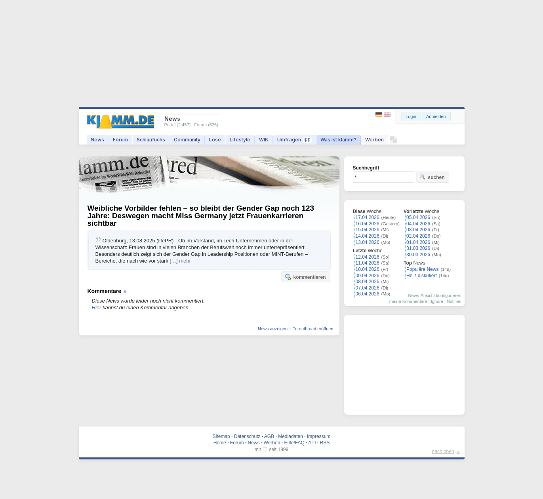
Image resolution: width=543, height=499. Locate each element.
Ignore (437, 301)
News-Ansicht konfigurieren (434, 295)
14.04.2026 (367, 236)
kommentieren (305, 277)
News (97, 140)
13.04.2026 (367, 242)
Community (187, 140)
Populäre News (422, 269)
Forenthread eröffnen (312, 328)
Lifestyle (240, 140)
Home (219, 443)
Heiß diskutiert (421, 275)
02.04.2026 (418, 236)
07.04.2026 (367, 288)
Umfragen (294, 140)
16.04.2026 (367, 224)
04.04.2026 (418, 224)
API (312, 443)
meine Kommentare (408, 301)
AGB (269, 436)
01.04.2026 (418, 242)
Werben (374, 140)
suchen (432, 177)
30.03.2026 (418, 254)
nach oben (443, 451)
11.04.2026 (367, 263)
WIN (264, 140)
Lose (215, 140)
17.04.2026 (367, 217)
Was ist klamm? (338, 140)
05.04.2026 (418, 217)
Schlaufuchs (151, 140)
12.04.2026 (367, 257)
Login (411, 116)
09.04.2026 (367, 275)
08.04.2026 (367, 281)
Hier (96, 307)
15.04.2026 (367, 229)
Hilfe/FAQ (294, 443)
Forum (120, 140)
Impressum (318, 436)
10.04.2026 (367, 269)
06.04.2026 (367, 294)
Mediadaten (290, 436)
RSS (325, 443)
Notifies (454, 301)
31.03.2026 (418, 248)
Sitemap (221, 436)
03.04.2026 (418, 229)
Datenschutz (247, 436)
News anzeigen (273, 328)
